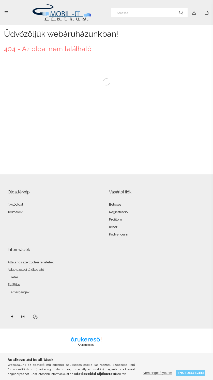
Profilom (115, 219)
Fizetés (13, 277)
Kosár (113, 227)
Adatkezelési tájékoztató (26, 270)
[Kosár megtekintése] (206, 12)
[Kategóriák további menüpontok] (6, 12)
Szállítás (14, 284)
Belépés (115, 204)
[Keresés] (149, 12)
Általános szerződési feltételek (31, 262)
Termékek (15, 212)
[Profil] (194, 12)
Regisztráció (118, 212)
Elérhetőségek (18, 292)
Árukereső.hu (86, 344)
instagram (23, 316)
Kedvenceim (118, 234)
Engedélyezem (190, 373)
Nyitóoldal (15, 204)
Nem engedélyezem (157, 373)
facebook (12, 316)
